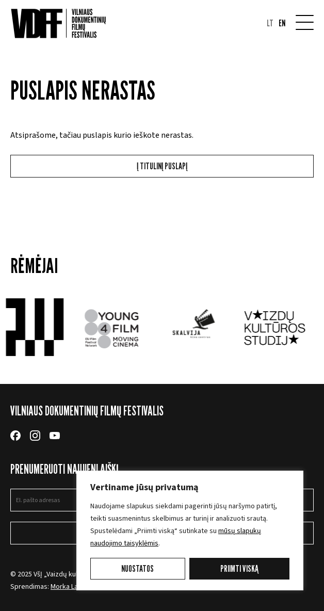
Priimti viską (239, 568)
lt (270, 23)
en (282, 23)
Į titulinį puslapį (162, 165)
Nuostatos (137, 568)
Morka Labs (68, 587)
